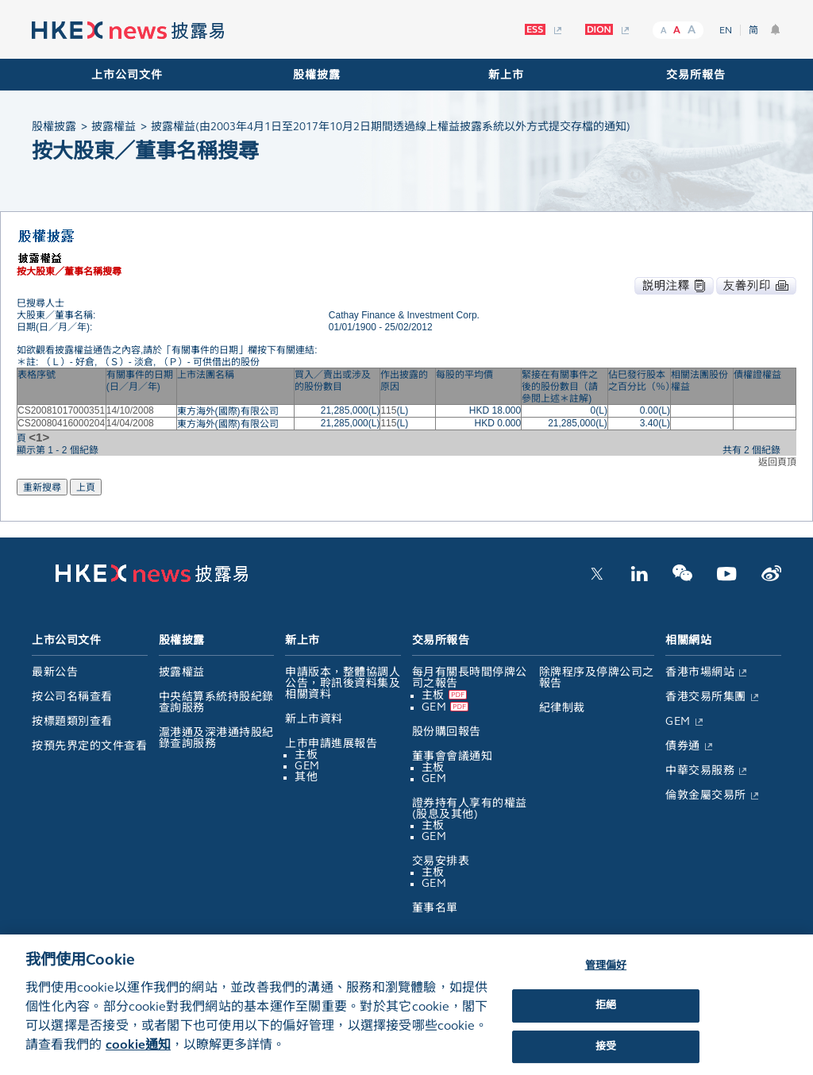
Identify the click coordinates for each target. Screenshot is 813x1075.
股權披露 (317, 75)
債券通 (682, 746)
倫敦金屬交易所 (705, 795)
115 (388, 410)
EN (725, 30)
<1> (39, 437)
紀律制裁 (562, 708)
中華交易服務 (699, 770)
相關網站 (688, 640)
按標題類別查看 (72, 721)
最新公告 (55, 672)
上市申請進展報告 (331, 743)
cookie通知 (138, 1055)
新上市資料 (314, 719)
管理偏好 (606, 976)
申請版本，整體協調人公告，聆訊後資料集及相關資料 (342, 683)
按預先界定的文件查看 (89, 746)
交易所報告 (696, 75)
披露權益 (182, 672)
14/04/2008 (130, 423)
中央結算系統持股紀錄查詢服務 (216, 702)
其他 (306, 777)
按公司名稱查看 (72, 696)
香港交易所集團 (705, 696)
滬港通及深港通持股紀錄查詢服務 (216, 738)
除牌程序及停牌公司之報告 (596, 677)
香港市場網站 (699, 672)
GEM (307, 766)
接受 (605, 1057)
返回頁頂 (777, 462)
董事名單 (435, 908)
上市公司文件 (127, 75)
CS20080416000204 (61, 423)
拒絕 (605, 1016)
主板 (306, 754)
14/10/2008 (130, 410)
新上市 (506, 75)
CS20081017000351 (61, 410)
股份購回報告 (446, 731)
